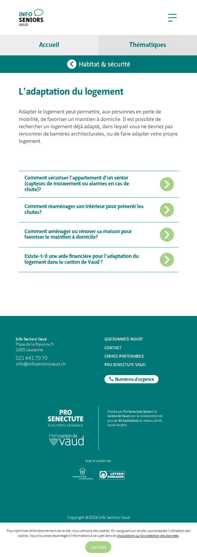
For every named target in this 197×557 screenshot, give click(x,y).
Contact (112, 347)
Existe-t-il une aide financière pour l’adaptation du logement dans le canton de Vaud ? (99, 260)
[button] (172, 17)
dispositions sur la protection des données (148, 535)
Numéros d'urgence (134, 379)
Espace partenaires (124, 356)
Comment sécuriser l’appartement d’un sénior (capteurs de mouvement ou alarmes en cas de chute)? (99, 183)
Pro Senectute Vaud (125, 364)
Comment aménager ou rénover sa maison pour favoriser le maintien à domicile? (99, 235)
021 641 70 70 (32, 358)
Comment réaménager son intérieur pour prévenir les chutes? (99, 210)
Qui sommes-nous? (123, 339)
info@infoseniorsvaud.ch (41, 364)
